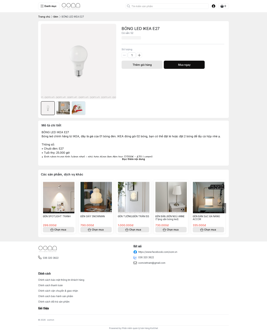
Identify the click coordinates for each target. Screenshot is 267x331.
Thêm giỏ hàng (142, 65)
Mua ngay (184, 65)
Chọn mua (58, 229)
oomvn (50, 320)
